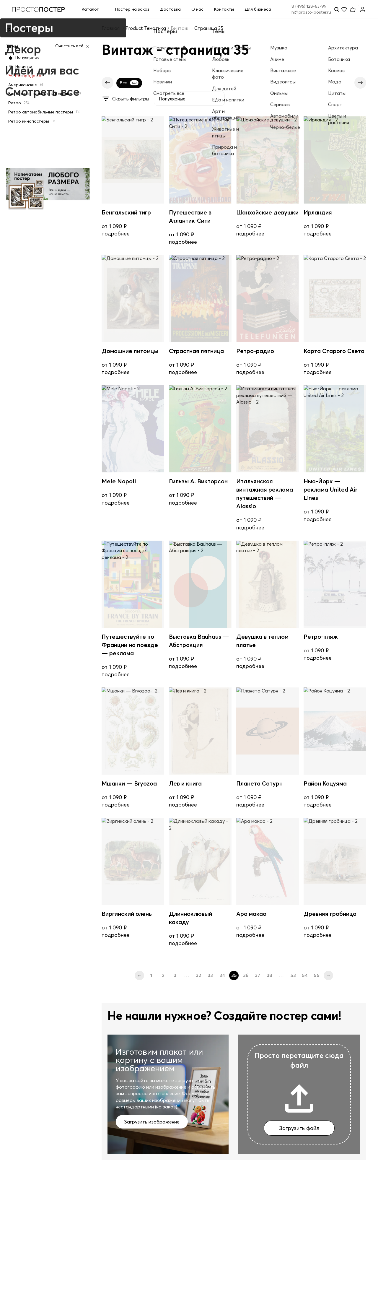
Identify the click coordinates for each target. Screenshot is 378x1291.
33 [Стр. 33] (210, 975)
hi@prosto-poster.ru (311, 12)
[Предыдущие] (107, 83)
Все (129, 82)
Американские (25, 84)
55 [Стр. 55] (317, 975)
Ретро (18, 102)
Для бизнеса (258, 9)
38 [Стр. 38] (269, 975)
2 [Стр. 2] (163, 975)
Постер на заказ (132, 9)
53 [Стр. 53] (293, 975)
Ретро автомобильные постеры (44, 112)
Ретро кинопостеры (32, 121)
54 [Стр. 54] (305, 975)
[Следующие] (360, 83)
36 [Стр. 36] (246, 975)
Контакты (224, 9)
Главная (111, 28)
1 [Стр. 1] (151, 975)
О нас (197, 9)
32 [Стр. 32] (198, 975)
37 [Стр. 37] (257, 975)
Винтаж (179, 28)
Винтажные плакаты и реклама (44, 93)
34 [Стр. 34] (222, 975)
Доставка (170, 9)
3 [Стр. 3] (175, 975)
